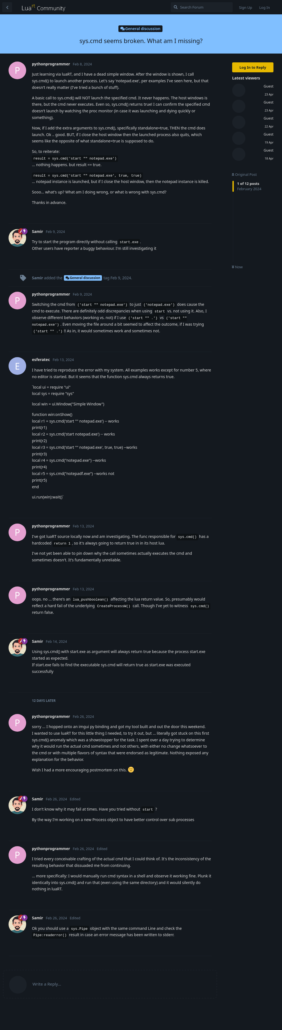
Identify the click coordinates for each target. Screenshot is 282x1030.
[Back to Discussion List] (7, 7)
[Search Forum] (202, 7)
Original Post (244, 174)
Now (237, 266)
